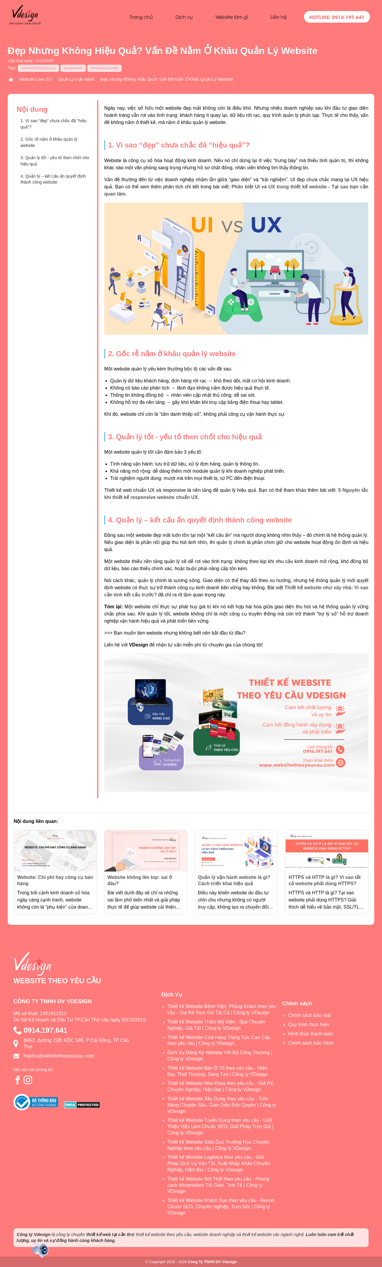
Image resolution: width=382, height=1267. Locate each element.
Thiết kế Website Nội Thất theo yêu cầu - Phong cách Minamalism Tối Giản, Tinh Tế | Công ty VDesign (218, 1185)
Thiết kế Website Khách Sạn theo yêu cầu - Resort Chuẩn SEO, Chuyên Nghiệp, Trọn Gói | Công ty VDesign (220, 1206)
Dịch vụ (184, 16)
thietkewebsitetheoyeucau (38, 68)
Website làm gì (231, 16)
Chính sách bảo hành (310, 1043)
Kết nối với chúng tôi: (33, 1069)
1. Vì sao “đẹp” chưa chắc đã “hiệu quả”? (54, 123)
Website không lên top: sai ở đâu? (142, 877)
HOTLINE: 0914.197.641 (337, 16)
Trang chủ (141, 16)
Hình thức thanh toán (310, 1033)
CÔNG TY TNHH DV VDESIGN (52, 1001)
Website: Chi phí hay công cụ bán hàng (55, 877)
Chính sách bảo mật (309, 1015)
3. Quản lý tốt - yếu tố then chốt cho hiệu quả (55, 160)
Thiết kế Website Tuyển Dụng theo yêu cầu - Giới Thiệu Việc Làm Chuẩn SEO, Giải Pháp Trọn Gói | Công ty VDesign (220, 1126)
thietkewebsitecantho (104, 68)
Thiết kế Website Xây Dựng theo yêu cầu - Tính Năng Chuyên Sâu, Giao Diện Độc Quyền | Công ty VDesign (221, 1105)
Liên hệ (279, 16)
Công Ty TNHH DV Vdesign (212, 1262)
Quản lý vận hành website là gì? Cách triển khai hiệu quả (235, 877)
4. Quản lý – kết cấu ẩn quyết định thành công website (53, 179)
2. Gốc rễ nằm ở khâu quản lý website (49, 142)
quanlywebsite (73, 68)
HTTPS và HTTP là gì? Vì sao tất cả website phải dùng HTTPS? (325, 877)
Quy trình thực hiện (308, 1024)
